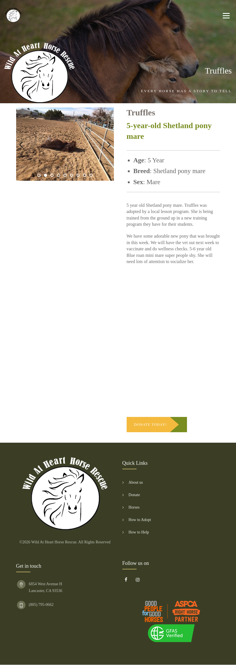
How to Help (139, 532)
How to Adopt (140, 520)
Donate (134, 495)
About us (136, 482)
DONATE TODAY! (150, 424)
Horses (134, 507)
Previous (24, 144)
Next (105, 144)
